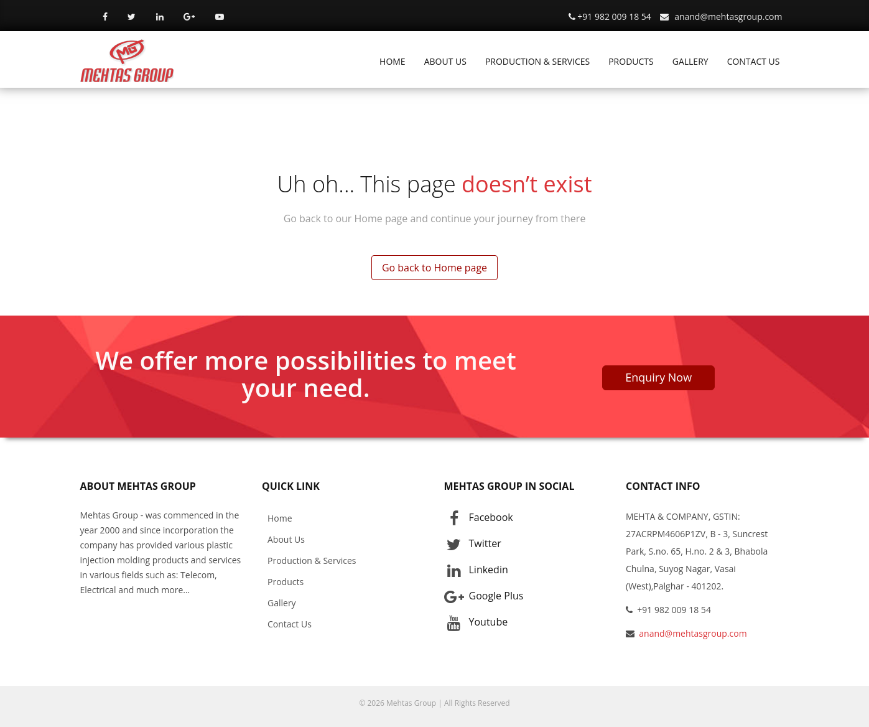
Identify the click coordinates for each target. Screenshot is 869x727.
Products (285, 582)
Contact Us (289, 624)
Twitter (472, 544)
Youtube (476, 622)
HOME (392, 61)
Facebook (478, 518)
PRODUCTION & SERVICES (537, 61)
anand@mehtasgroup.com (728, 16)
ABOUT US (445, 61)
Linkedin (476, 570)
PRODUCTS (631, 61)
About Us (286, 539)
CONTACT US (753, 61)
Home (279, 518)
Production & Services (311, 560)
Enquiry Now (658, 377)
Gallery (281, 603)
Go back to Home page (434, 267)
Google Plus (484, 596)
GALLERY (690, 61)
